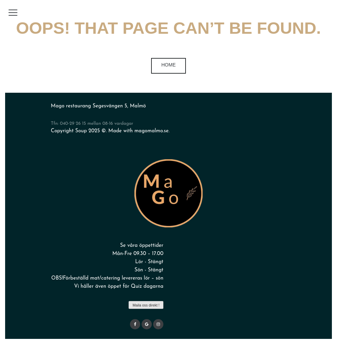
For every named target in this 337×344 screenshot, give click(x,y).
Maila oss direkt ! (146, 305)
